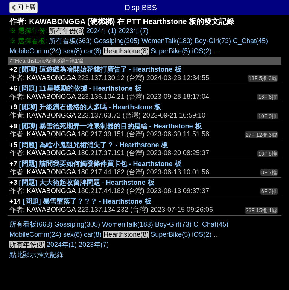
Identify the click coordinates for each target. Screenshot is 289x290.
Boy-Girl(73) (213, 41)
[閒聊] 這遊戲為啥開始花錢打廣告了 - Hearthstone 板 (100, 69)
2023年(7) (133, 31)
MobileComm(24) (35, 51)
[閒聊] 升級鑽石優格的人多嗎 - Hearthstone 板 (90, 107)
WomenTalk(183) (167, 41)
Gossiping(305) (117, 41)
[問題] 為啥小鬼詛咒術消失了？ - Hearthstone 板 (93, 145)
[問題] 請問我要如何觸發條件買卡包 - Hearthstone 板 (100, 164)
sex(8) (72, 51)
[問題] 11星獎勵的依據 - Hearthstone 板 (80, 88)
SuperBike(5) (170, 51)
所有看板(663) (70, 41)
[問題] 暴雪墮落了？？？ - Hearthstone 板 (87, 201)
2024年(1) (101, 31)
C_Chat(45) (250, 41)
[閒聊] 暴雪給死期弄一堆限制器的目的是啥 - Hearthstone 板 (110, 126)
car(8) (93, 51)
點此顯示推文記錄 (36, 254)
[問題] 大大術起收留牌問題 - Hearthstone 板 (86, 182)
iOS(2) (201, 51)
